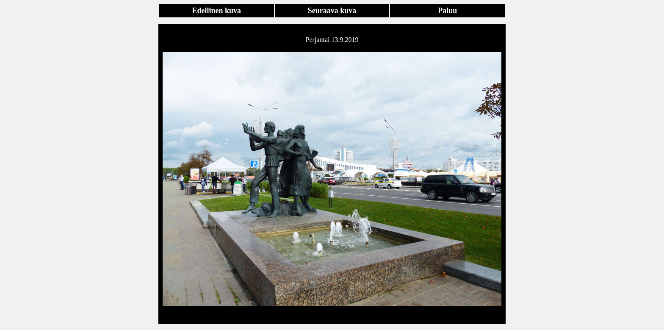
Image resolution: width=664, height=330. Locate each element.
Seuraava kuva (332, 10)
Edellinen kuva (216, 10)
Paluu (447, 10)
